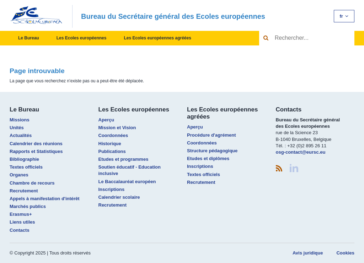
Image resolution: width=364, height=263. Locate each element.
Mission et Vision (117, 127)
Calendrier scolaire (119, 197)
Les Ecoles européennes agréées (157, 37)
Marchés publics (28, 206)
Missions (20, 119)
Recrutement (24, 190)
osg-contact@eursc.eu (301, 152)
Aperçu (106, 119)
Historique (109, 143)
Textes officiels (26, 167)
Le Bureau (28, 37)
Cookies (345, 253)
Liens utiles (22, 222)
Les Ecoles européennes (82, 37)
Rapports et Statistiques (36, 151)
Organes (19, 174)
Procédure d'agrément (211, 135)
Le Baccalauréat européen (127, 181)
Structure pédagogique (212, 150)
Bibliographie (24, 159)
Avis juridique (308, 253)
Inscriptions (111, 189)
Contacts (20, 230)
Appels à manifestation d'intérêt (45, 198)
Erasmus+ (21, 214)
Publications (112, 151)
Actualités (21, 135)
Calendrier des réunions (36, 143)
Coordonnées (113, 135)
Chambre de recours (32, 183)
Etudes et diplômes (208, 158)
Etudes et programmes (123, 159)
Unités (17, 127)
